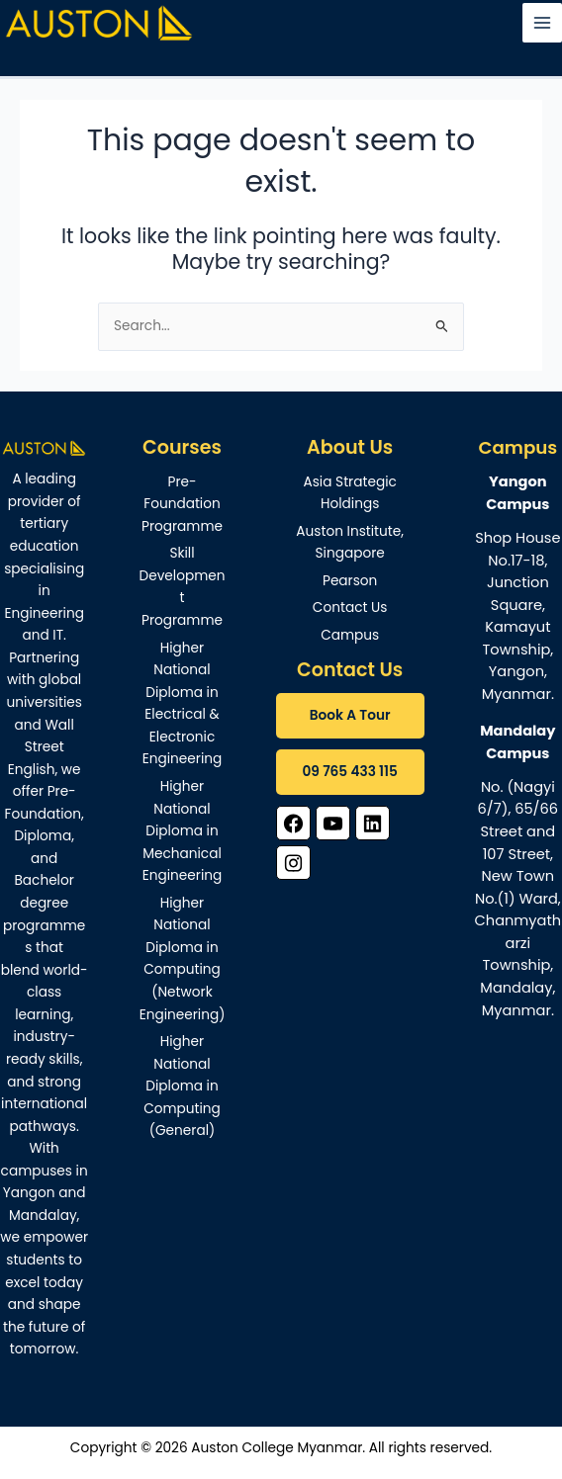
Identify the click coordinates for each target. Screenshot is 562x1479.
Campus (350, 635)
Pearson (350, 580)
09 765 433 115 (349, 771)
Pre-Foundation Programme (182, 504)
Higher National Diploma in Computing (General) (182, 1086)
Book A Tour (350, 715)
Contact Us (350, 607)
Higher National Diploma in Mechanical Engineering (182, 831)
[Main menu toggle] (542, 23)
